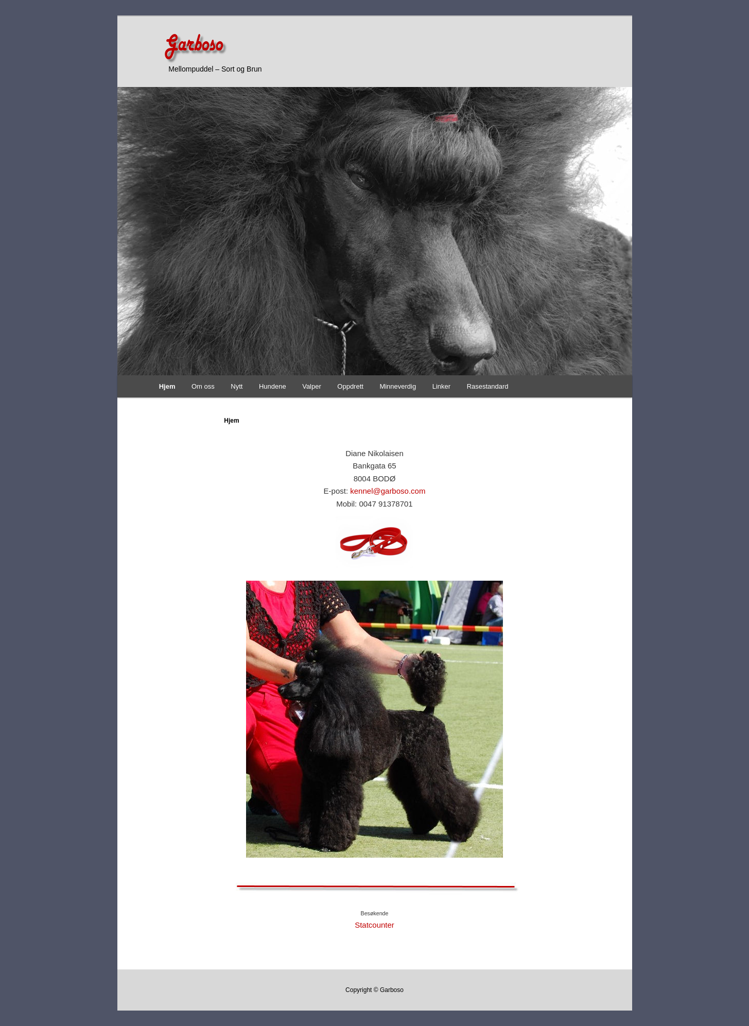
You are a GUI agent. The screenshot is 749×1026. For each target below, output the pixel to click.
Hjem (167, 386)
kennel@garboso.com (387, 490)
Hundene (272, 386)
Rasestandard (488, 386)
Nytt (236, 386)
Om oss (203, 386)
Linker (441, 386)
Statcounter (374, 924)
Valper (311, 386)
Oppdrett (350, 386)
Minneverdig (397, 386)
